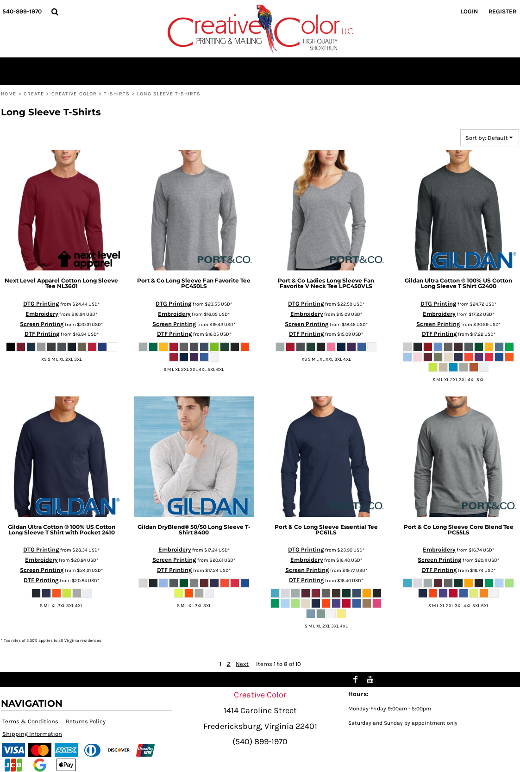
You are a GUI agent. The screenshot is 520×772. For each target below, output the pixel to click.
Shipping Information (32, 733)
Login (469, 11)
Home (8, 94)
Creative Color (74, 94)
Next (242, 663)
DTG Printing (41, 303)
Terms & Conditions (30, 721)
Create (34, 94)
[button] (54, 11)
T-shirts (117, 94)
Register (502, 11)
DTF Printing (42, 333)
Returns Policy (86, 721)
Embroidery (41, 313)
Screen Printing (42, 323)
